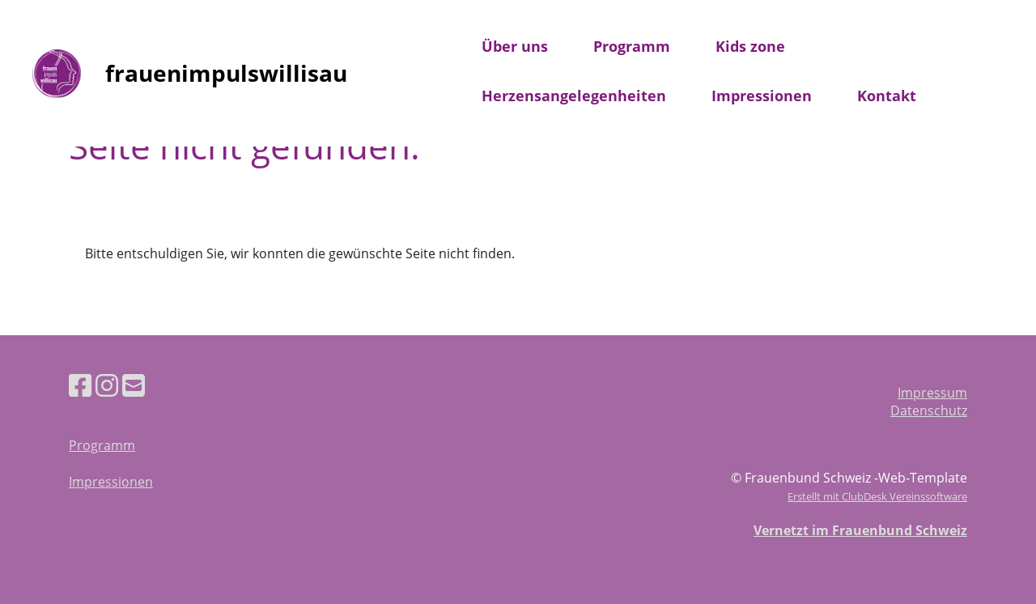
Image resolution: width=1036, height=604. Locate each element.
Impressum (932, 393)
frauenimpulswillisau (226, 72)
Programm (631, 46)
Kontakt (886, 95)
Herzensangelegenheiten (574, 95)
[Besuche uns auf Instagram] (107, 385)
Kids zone (750, 46)
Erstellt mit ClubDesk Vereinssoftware (877, 496)
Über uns (515, 46)
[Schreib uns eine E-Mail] (133, 385)
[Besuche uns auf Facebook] (80, 385)
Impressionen (761, 95)
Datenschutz (928, 410)
